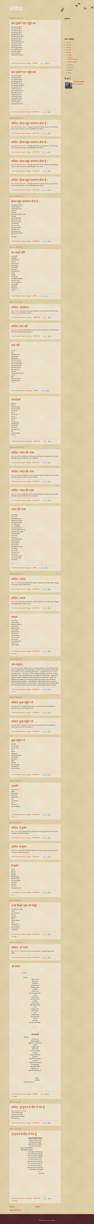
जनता (14, 616)
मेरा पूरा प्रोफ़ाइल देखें (78, 84)
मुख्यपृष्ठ (37, 1207)
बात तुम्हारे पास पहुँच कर (23, 23)
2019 (67, 45)
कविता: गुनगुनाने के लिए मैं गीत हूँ (28, 1107)
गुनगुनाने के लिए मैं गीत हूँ (24, 1134)
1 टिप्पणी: (35, 296)
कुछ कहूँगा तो (18, 740)
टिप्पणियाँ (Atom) (18, 1210)
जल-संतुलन (17, 664)
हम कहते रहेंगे (18, 252)
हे (14, 817)
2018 (67, 47)
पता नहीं (15, 345)
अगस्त (69, 67)
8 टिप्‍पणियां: (35, 1094)
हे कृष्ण (14, 865)
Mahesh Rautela (79, 81)
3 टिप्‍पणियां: (35, 63)
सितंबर (69, 65)
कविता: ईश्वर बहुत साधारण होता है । (29, 123)
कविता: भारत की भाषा (22, 452)
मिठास (15, 936)
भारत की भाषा (18, 509)
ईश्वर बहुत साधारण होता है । (25, 201)
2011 (67, 55)
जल (15, 692)
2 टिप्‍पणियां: (36, 390)
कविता (16, 9)
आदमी (14, 785)
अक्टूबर (69, 57)
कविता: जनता (18, 579)
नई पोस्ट (11, 1207)
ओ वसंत (15, 966)
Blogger (47, 1220)
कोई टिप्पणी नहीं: (36, 112)
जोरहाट (15, 1096)
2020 (67, 42)
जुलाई (69, 70)
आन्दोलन (16, 399)
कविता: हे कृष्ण (19, 827)
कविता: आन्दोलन (20, 307)
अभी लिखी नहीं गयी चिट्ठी (24, 905)
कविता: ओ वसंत (19, 947)
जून (68, 72)
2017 (67, 50)
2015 (67, 52)
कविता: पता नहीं (19, 326)
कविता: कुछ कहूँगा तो (22, 702)
